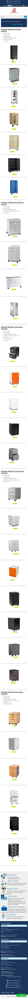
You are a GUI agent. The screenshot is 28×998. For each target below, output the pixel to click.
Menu (2, 17)
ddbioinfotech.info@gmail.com (13, 1)
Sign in (25, 5)
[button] (21, 995)
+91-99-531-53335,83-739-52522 (13, 3)
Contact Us (20, 5)
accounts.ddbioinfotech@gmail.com (13, 987)
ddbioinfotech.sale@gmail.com (19, 939)
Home (3, 21)
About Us (15, 5)
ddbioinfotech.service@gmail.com (13, 985)
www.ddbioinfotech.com (11, 936)
